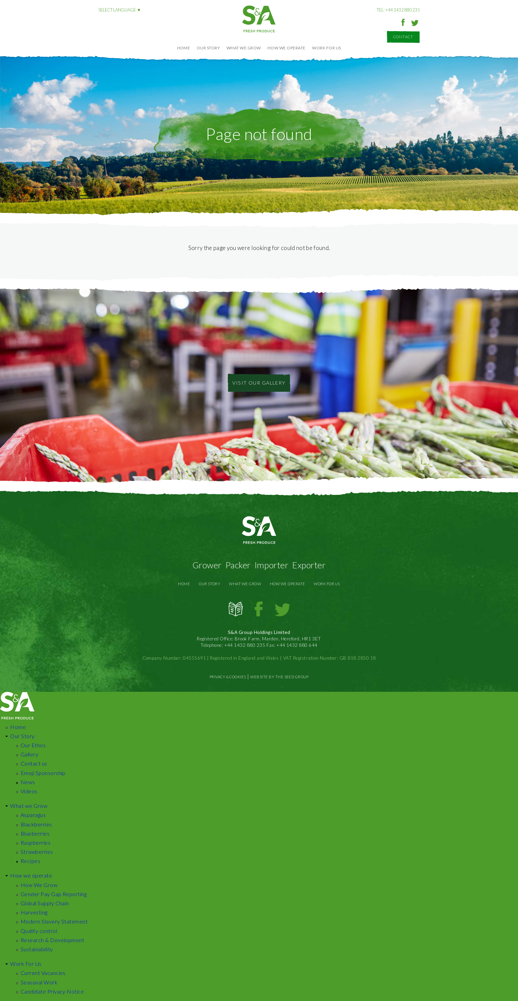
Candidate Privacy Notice (52, 991)
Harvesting (34, 912)
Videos (29, 791)
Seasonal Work (39, 982)
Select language (117, 10)
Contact (403, 37)
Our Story (208, 47)
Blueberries (35, 833)
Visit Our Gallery (258, 383)
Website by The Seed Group (279, 677)
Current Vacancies (43, 973)
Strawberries (37, 851)
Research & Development (53, 940)
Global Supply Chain (45, 903)
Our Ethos (33, 745)
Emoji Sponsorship (43, 773)
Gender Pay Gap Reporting (54, 894)
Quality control (39, 931)
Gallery (29, 754)
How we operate (286, 47)
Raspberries (35, 842)
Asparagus (33, 815)
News (28, 782)
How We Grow (39, 885)
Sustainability (37, 949)
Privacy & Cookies (228, 677)
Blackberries (36, 824)
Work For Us (326, 47)
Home (183, 47)
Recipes (30, 861)
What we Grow (244, 47)
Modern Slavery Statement (54, 921)
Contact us (34, 763)
